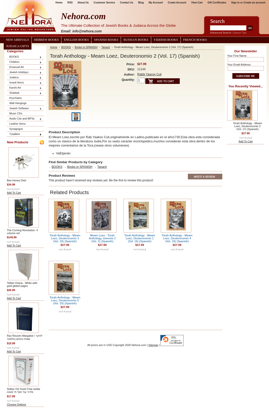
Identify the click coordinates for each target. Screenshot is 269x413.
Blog (141, 2)
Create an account (254, 2)
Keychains (15, 97)
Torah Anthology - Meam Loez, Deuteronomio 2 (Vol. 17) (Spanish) (247, 126)
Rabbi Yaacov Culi (149, 74)
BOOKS (24, 57)
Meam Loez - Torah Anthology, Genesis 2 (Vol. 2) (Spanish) (102, 238)
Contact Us (126, 2)
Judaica (24, 78)
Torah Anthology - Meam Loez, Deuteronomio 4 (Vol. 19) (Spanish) (177, 238)
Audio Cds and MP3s (24, 119)
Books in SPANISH (86, 47)
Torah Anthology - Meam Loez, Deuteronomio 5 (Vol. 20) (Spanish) (64, 300)
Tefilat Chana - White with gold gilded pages (22, 284)
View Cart (197, 2)
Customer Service (104, 2)
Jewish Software (24, 108)
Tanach (105, 47)
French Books (195, 39)
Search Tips (239, 32)
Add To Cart (14, 192)
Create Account (177, 2)
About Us (83, 2)
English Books (76, 39)
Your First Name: (237, 55)
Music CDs (15, 113)
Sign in (235, 2)
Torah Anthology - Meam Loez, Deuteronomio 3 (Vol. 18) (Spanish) (64, 238)
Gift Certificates (217, 2)
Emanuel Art (24, 67)
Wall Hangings (18, 103)
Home (59, 2)
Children (24, 62)
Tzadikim (24, 134)
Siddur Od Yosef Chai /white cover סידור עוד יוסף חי (23, 390)
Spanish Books (106, 39)
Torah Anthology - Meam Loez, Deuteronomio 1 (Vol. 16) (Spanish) (139, 238)
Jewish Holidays (24, 72)
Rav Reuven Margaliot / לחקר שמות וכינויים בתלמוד (24, 337)
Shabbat (24, 93)
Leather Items (17, 123)
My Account (156, 2)
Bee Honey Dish (16, 180)
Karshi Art (24, 88)
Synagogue (16, 128)
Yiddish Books (166, 39)
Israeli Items (24, 83)
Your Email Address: (239, 64)
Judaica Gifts (17, 46)
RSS (70, 2)
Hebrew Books (46, 39)
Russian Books (135, 39)
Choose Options (16, 404)
